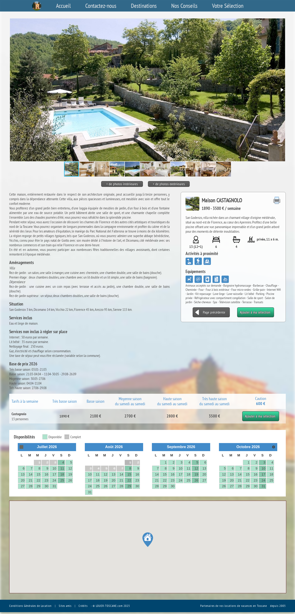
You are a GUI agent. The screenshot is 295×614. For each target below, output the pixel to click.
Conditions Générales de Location (30, 606)
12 (70, 468)
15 (38, 474)
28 (30, 486)
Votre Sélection (227, 5)
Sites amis (65, 606)
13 (22, 474)
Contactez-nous (100, 5)
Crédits (83, 606)
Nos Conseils (184, 5)
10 (54, 468)
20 (22, 480)
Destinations (144, 5)
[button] (281, 90)
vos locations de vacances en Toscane (243, 606)
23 (46, 480)
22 (38, 480)
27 (22, 486)
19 (70, 474)
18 (62, 474)
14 (30, 474)
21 (30, 480)
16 (46, 474)
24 (54, 480)
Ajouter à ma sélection (261, 413)
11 (62, 468)
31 (54, 486)
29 (38, 486)
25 (62, 480)
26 (70, 480)
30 (46, 486)
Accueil (63, 5)
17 (54, 474)
